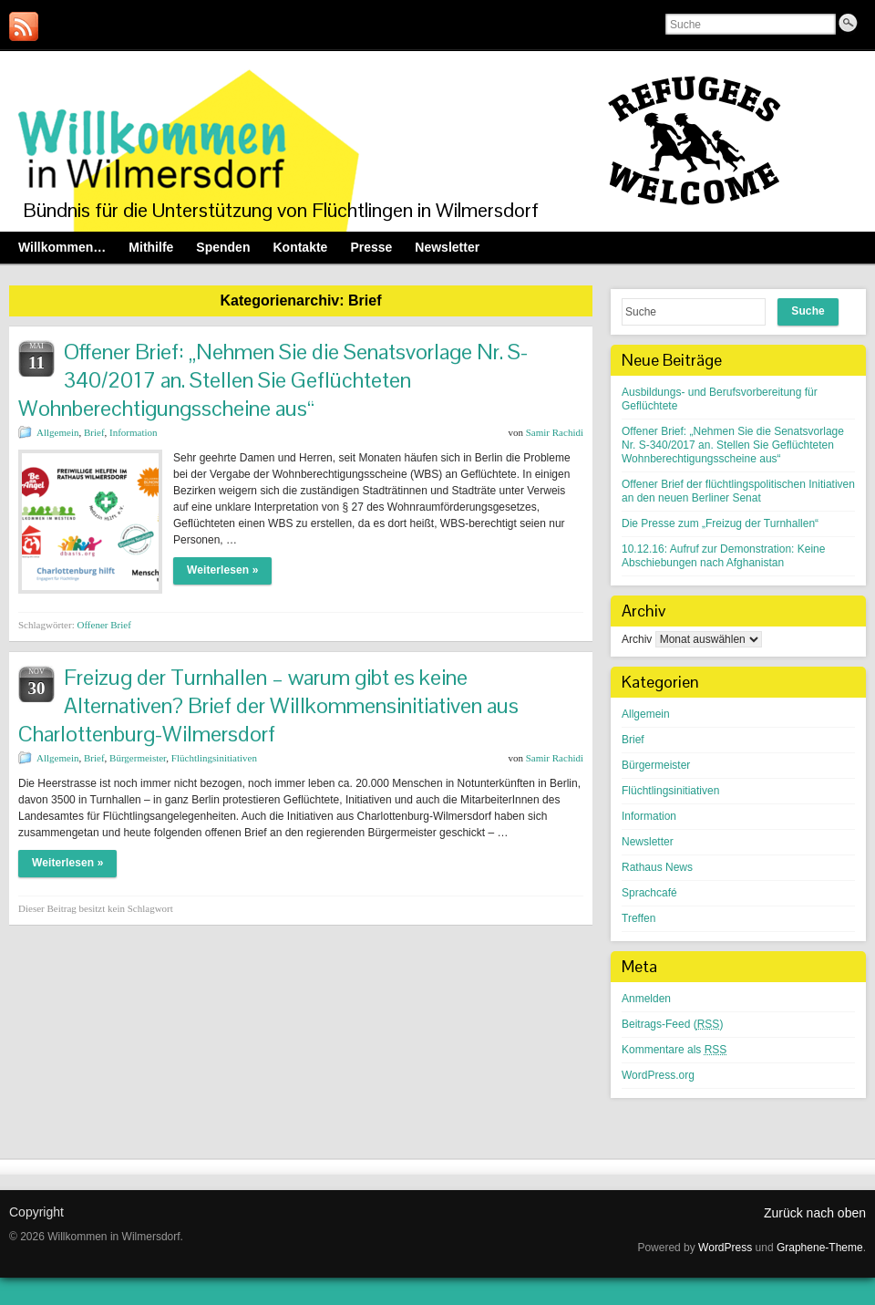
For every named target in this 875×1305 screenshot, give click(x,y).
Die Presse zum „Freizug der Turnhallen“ (720, 523)
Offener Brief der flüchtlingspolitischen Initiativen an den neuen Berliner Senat (738, 491)
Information (133, 432)
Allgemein (57, 432)
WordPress (725, 1247)
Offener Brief (103, 624)
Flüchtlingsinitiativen (214, 757)
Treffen (638, 918)
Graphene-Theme (820, 1247)
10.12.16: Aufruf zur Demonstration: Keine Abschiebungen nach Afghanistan (723, 556)
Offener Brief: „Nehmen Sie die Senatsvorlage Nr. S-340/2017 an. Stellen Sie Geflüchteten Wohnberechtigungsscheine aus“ (273, 379)
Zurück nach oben (815, 1213)
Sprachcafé (649, 892)
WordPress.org (658, 1075)
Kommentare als (674, 1049)
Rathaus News (657, 867)
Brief (94, 432)
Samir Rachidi (554, 432)
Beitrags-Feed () (672, 1024)
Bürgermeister (137, 757)
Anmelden (646, 998)
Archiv (637, 639)
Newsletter (648, 841)
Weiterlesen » (222, 570)
